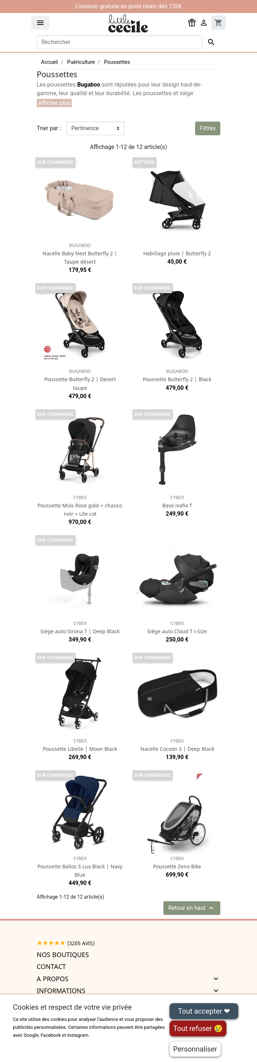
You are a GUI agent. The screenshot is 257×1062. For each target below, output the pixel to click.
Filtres (208, 128)
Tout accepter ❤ (204, 1011)
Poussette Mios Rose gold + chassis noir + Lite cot (79, 505)
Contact (51, 966)
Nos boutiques (63, 954)
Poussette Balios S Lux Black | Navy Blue (79, 866)
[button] (54, 103)
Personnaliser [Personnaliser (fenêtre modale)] (195, 1049)
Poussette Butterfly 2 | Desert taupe (80, 379)
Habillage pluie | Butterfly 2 (177, 253)
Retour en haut (192, 908)
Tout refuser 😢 (198, 1028)
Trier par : (49, 128)
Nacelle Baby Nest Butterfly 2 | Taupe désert (79, 253)
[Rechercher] (119, 42)
